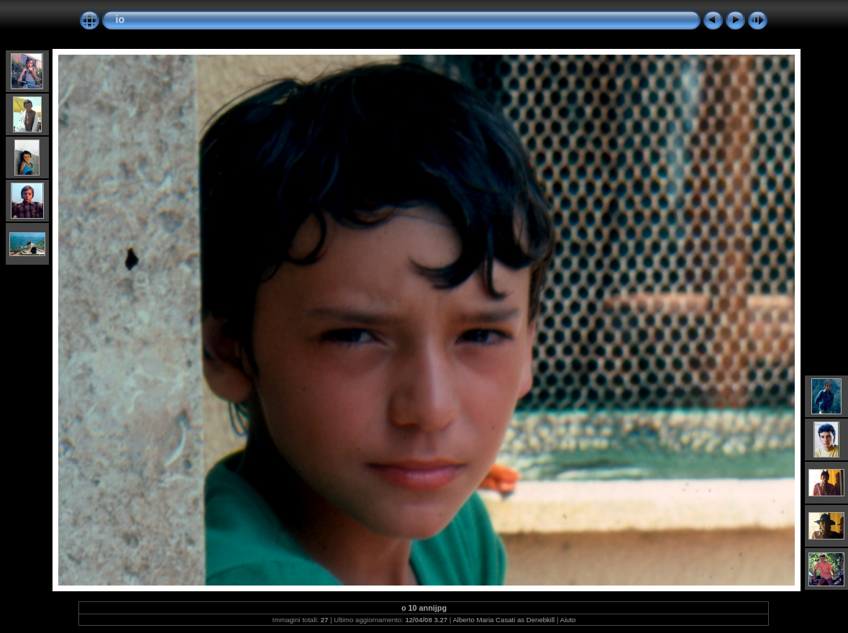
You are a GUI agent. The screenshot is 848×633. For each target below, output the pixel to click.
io (119, 19)
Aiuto (568, 620)
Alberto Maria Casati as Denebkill (503, 620)
